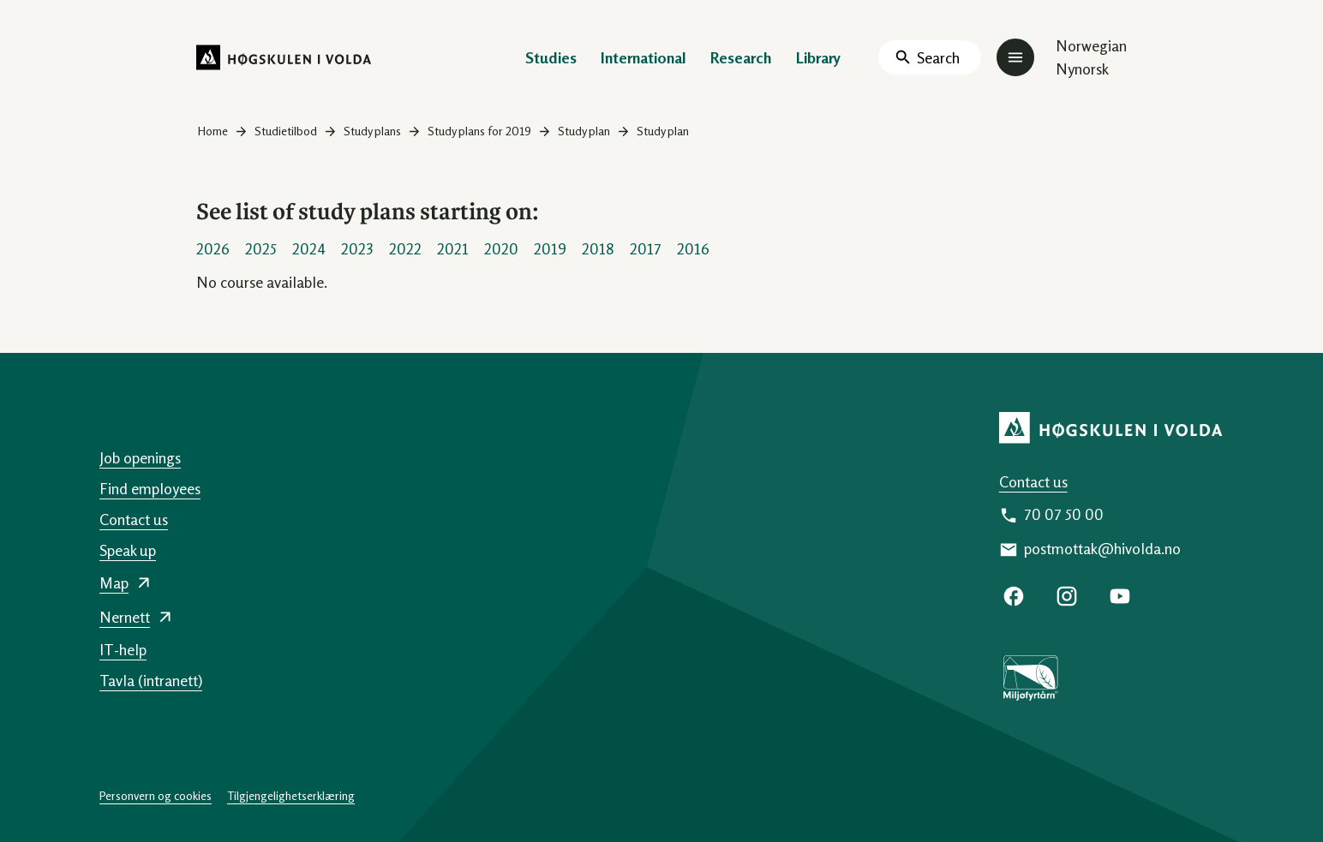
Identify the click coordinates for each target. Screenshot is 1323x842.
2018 (598, 248)
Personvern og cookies (155, 795)
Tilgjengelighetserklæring (291, 795)
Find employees (150, 488)
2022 (405, 248)
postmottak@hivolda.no (1102, 548)
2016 (693, 248)
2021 (453, 248)
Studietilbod (285, 130)
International (643, 57)
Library (818, 57)
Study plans (372, 130)
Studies (551, 57)
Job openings (140, 457)
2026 (213, 248)
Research (741, 57)
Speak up (127, 550)
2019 (550, 248)
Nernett (124, 616)
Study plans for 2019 (479, 130)
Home (213, 130)
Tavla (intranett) (150, 680)
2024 (309, 248)
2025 (261, 248)
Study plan (584, 130)
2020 (501, 248)
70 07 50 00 (1064, 514)
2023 (357, 248)
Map (114, 582)
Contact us (1033, 481)
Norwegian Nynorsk (1091, 57)
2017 (646, 248)
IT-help (123, 649)
